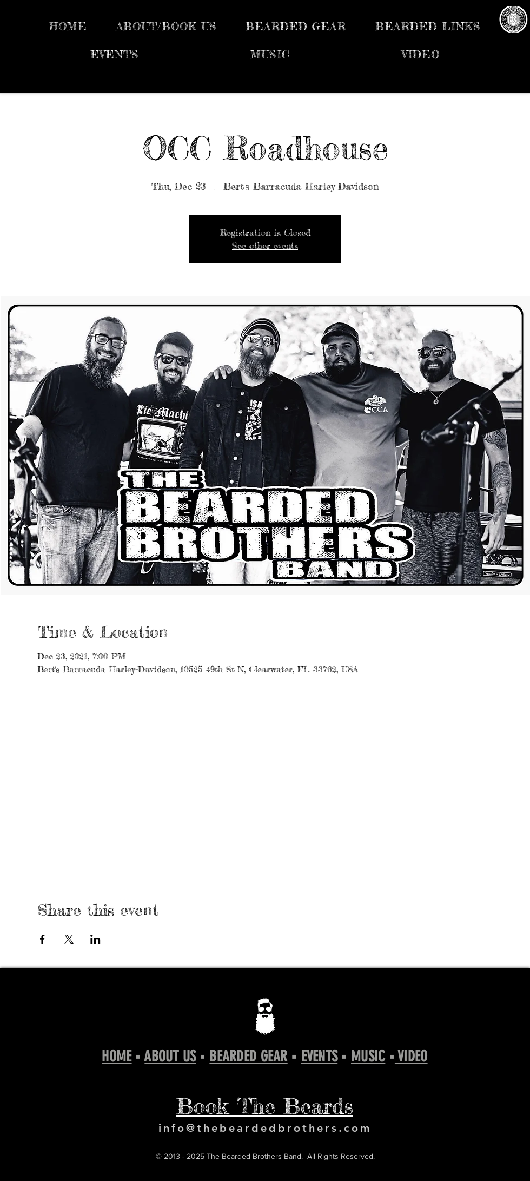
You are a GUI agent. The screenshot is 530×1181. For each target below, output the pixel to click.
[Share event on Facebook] (42, 939)
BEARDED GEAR (248, 1056)
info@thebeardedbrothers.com (265, 1127)
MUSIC (368, 1056)
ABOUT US (170, 1056)
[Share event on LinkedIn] (95, 939)
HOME (116, 1056)
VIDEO (411, 1056)
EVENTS (319, 1056)
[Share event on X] (69, 939)
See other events (265, 245)
